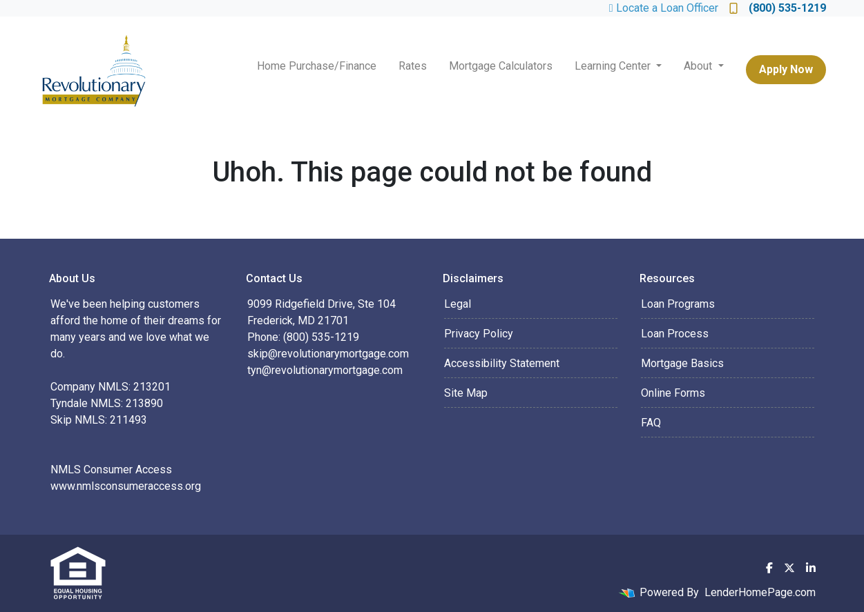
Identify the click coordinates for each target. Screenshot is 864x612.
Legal (457, 303)
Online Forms (673, 392)
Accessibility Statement (501, 363)
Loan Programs (678, 303)
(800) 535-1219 (777, 7)
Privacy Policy (478, 333)
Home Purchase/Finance (316, 65)
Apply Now (786, 69)
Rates (413, 65)
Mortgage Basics (682, 363)
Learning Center (614, 65)
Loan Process (675, 333)
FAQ (651, 422)
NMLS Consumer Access (111, 469)
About (699, 65)
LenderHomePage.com (760, 592)
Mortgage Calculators (501, 65)
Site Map (466, 392)
